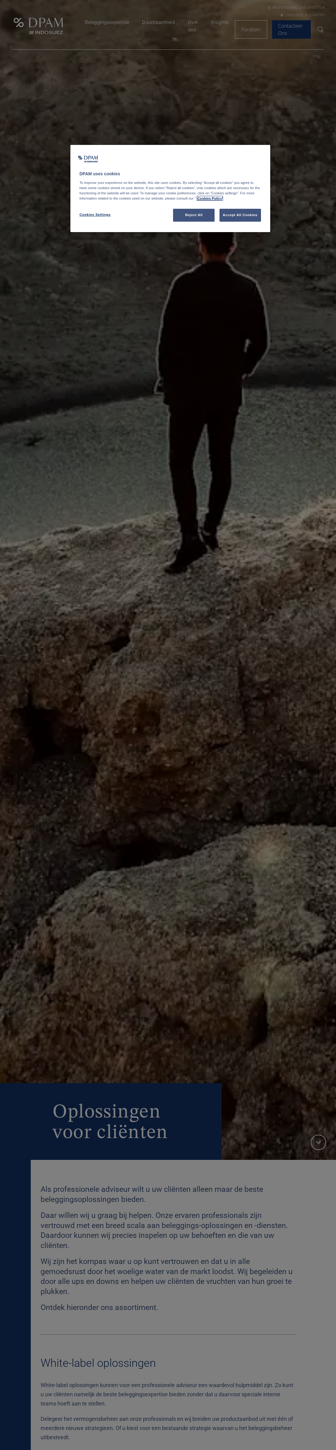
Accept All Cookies (240, 215)
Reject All (194, 215)
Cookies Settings (95, 214)
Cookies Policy (209, 198)
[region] (170, 188)
